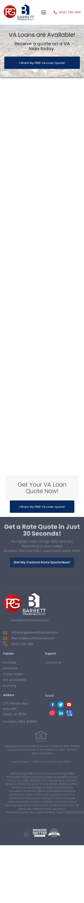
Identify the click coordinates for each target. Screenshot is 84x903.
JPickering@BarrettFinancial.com (34, 632)
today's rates (13, 674)
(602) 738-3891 (70, 12)
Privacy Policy (21, 762)
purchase (9, 662)
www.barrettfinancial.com (30, 620)
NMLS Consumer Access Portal (52, 762)
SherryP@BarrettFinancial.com (32, 638)
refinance (10, 668)
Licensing (9, 686)
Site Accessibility (15, 680)
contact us (53, 662)
